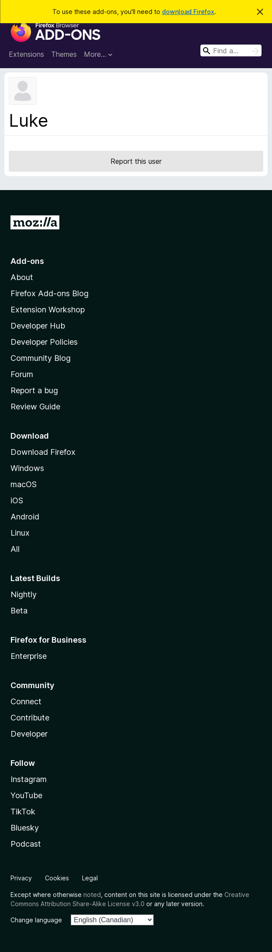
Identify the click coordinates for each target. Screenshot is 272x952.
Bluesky (24, 827)
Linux (20, 532)
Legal (90, 878)
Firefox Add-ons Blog (49, 293)
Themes (64, 54)
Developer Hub (37, 325)
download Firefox (188, 11)
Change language (36, 920)
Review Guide (35, 406)
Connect (25, 701)
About (21, 277)
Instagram (28, 779)
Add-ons (27, 261)
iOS (16, 500)
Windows (27, 468)
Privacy (21, 878)
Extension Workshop (47, 309)
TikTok (22, 811)
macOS (23, 484)
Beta (19, 610)
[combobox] (231, 50)
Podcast (25, 843)
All (15, 549)
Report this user (136, 161)
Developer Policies (44, 341)
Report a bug (34, 390)
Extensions (26, 54)
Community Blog (40, 358)
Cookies (57, 878)
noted (92, 894)
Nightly (23, 594)
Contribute (29, 717)
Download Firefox (43, 452)
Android (24, 516)
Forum (21, 374)
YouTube (26, 795)
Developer (29, 733)
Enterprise (28, 656)
